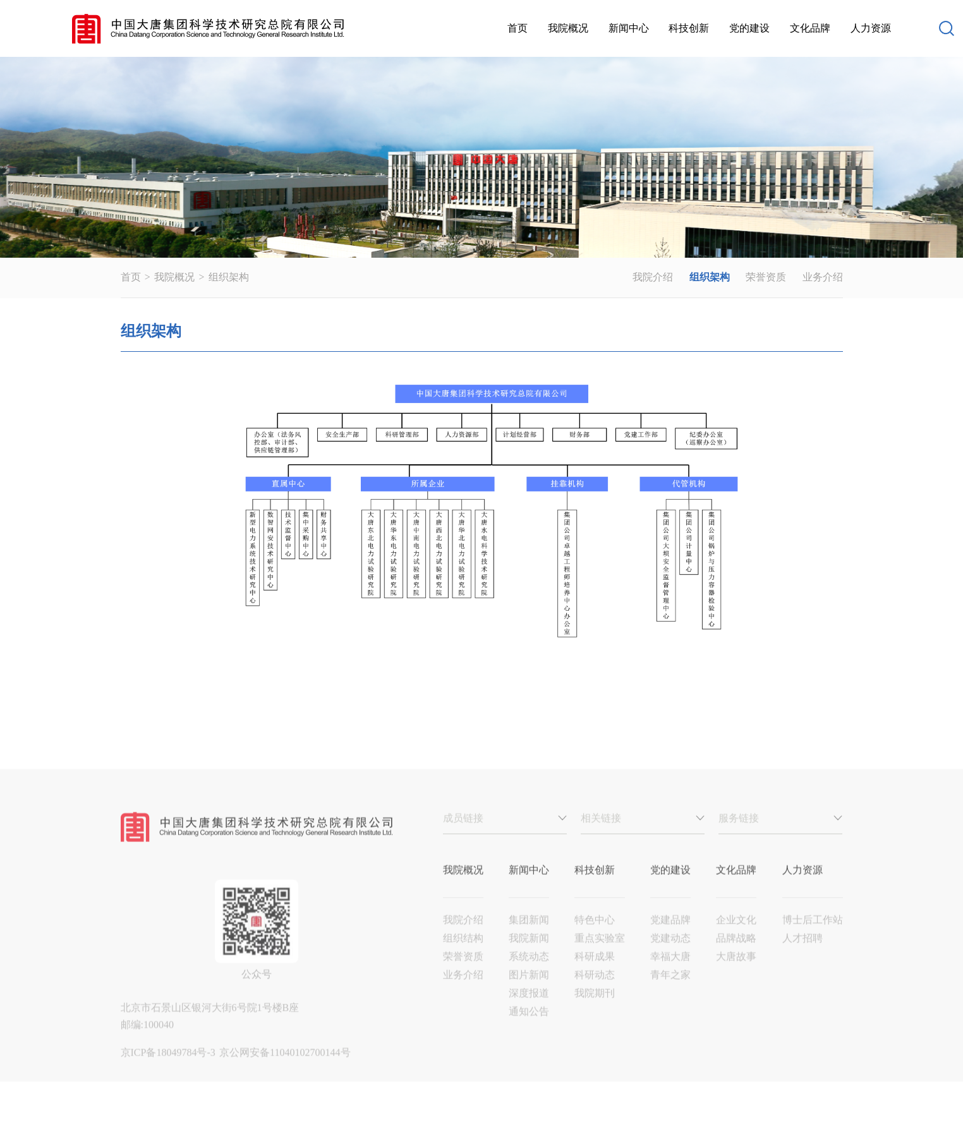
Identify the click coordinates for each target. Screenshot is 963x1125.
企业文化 (736, 936)
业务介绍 (822, 277)
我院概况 (568, 28)
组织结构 (463, 954)
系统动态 (529, 973)
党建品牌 (670, 936)
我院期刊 (594, 1009)
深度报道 (529, 1009)
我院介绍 (653, 277)
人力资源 (871, 28)
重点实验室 (599, 954)
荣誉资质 (766, 277)
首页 (517, 28)
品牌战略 (736, 954)
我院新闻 (529, 954)
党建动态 (670, 954)
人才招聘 (802, 954)
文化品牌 (810, 28)
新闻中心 (629, 28)
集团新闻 (529, 936)
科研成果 (594, 973)
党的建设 (749, 28)
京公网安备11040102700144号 (284, 1069)
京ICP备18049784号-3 (169, 1069)
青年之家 (670, 991)
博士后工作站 (812, 936)
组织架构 (229, 277)
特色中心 (594, 936)
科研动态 (594, 991)
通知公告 (529, 1028)
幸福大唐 (670, 973)
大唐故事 (736, 973)
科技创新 (689, 28)
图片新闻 (529, 991)
